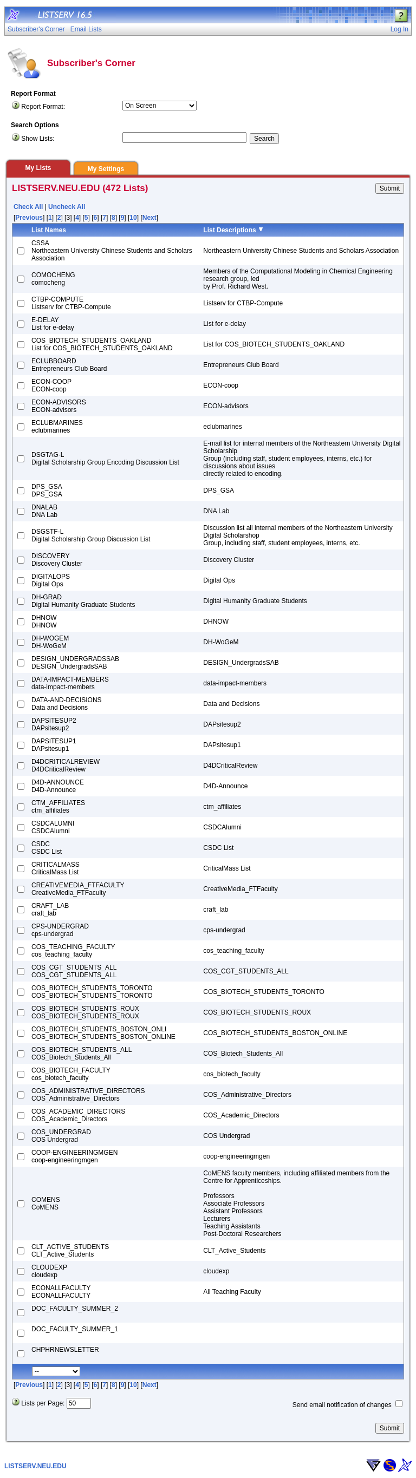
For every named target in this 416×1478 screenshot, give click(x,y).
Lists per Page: (42, 1403)
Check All (28, 207)
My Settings (106, 169)
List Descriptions (229, 230)
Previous (29, 217)
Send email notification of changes (342, 1405)
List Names (48, 230)
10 (132, 217)
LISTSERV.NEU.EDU (35, 1466)
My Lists (38, 168)
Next (149, 217)
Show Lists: (37, 138)
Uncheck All (66, 207)
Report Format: (43, 106)
